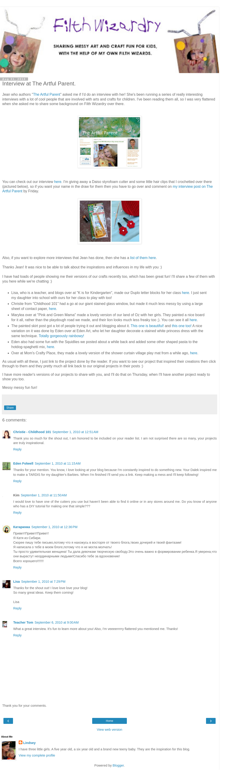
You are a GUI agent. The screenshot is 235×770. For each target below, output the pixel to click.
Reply (17, 449)
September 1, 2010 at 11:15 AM (58, 463)
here (57, 182)
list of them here (143, 258)
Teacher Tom (23, 622)
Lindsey (29, 743)
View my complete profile (37, 755)
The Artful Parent (46, 94)
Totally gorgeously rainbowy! (61, 336)
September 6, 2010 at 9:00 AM (56, 622)
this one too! (181, 326)
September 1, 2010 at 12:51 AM (75, 432)
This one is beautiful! (147, 326)
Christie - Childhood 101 (32, 432)
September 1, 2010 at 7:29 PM (43, 581)
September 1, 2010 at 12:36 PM (54, 527)
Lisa (16, 581)
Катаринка (21, 527)
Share (10, 407)
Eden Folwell (23, 463)
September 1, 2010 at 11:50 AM (44, 495)
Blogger (118, 765)
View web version (109, 729)
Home (109, 720)
